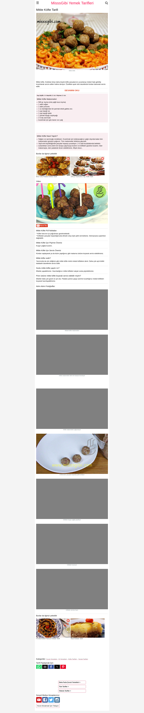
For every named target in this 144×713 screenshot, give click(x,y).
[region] (72, 76)
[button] (72, 90)
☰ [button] (37, 3)
